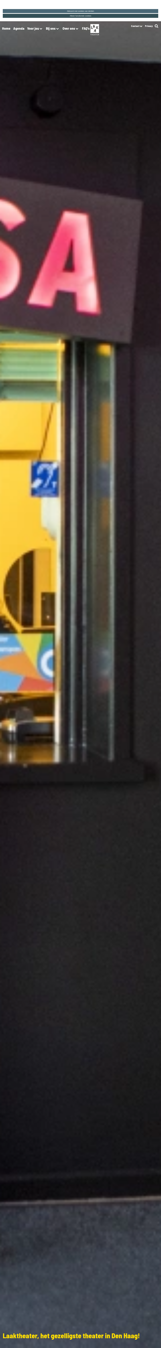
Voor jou (35, 28)
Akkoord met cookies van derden (80, 11)
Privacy (149, 26)
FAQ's (86, 28)
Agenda (18, 28)
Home (6, 28)
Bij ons (53, 28)
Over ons (71, 28)
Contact (136, 26)
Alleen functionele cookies (80, 16)
